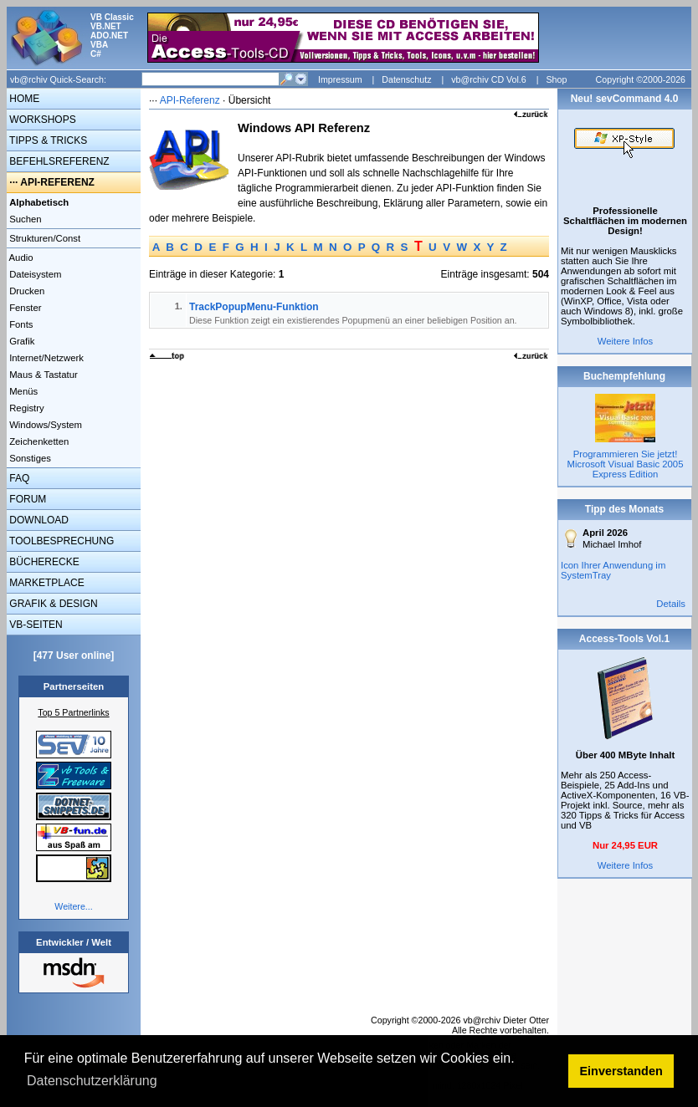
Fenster (24, 308)
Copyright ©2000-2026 (640, 79)
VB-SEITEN (35, 624)
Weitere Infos (626, 341)
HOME (23, 99)
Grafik (20, 341)
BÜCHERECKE (43, 562)
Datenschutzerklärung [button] (92, 1081)
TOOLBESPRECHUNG (60, 541)
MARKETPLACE (46, 583)
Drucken (25, 291)
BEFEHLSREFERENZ (58, 161)
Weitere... (73, 906)
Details (670, 604)
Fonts (20, 324)
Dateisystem (34, 274)
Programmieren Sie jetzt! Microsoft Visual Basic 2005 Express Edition (625, 464)
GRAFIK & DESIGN (52, 604)
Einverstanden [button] (621, 1071)
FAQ (18, 478)
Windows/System (44, 425)
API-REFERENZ (57, 182)
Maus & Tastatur (42, 375)
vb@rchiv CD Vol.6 (488, 79)
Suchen (24, 219)
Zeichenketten (38, 441)
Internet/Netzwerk (45, 358)
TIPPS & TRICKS (47, 140)
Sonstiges (29, 458)
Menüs (22, 391)
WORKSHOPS (41, 119)
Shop (556, 79)
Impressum (340, 79)
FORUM (26, 499)
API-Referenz (190, 100)
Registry (25, 408)
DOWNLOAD (38, 520)
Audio (20, 258)
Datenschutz (406, 79)
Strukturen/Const (43, 238)
